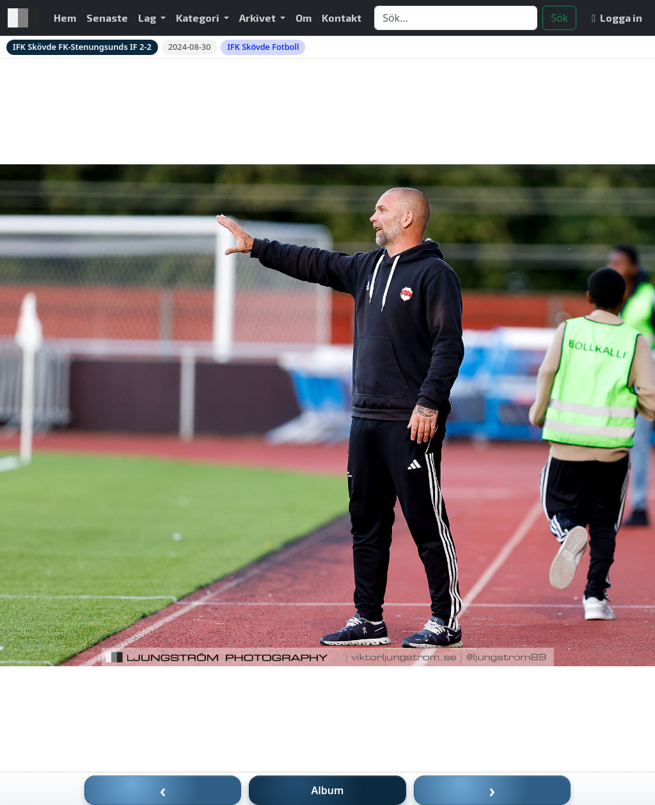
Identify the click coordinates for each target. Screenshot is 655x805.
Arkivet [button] (258, 18)
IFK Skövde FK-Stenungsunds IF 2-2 (82, 46)
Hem (65, 18)
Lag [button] (148, 18)
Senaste (107, 18)
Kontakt (341, 18)
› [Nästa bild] (492, 790)
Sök (559, 18)
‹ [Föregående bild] (163, 790)
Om (304, 18)
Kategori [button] (198, 18)
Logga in (617, 18)
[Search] (455, 18)
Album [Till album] (328, 790)
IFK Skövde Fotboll (263, 46)
